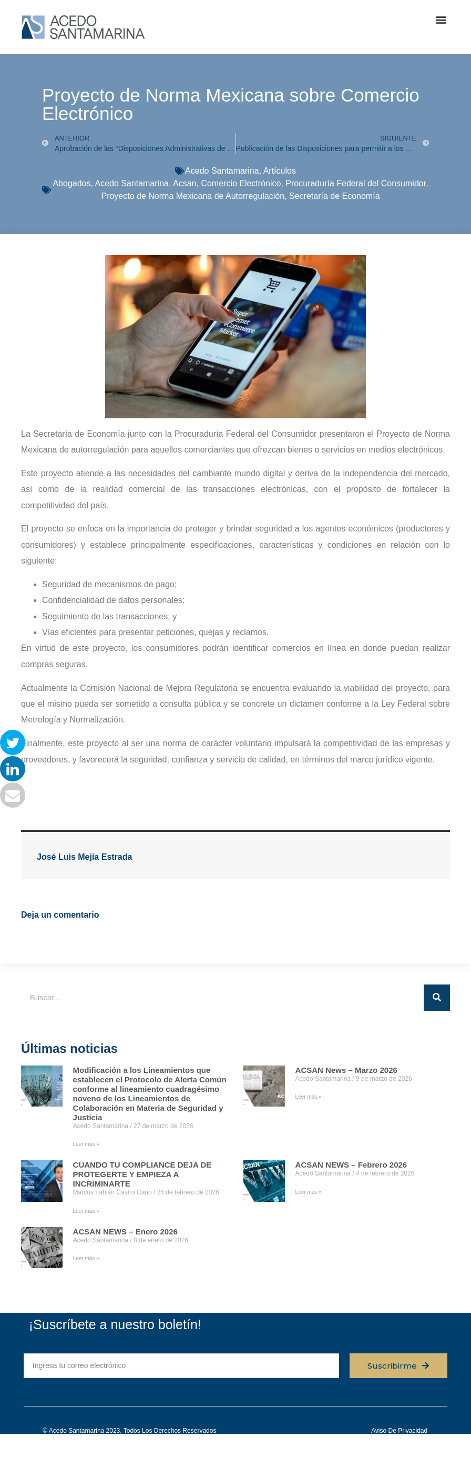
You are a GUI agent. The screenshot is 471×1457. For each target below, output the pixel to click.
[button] (441, 19)
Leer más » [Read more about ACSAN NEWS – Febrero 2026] (308, 1192)
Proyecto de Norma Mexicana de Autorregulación (192, 196)
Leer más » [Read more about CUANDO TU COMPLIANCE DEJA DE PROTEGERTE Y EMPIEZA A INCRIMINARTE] (86, 1211)
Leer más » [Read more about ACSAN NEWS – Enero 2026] (86, 1258)
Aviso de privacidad (399, 1430)
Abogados (71, 183)
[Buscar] (437, 997)
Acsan (184, 183)
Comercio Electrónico (241, 183)
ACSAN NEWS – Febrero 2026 (351, 1164)
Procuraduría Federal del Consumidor (355, 183)
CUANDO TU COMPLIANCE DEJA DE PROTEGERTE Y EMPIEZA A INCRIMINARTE (142, 1174)
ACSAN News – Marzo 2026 (346, 1070)
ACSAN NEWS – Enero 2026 (125, 1231)
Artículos (279, 170)
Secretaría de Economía (334, 196)
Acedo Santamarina (222, 170)
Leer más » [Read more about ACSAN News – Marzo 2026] (308, 1097)
